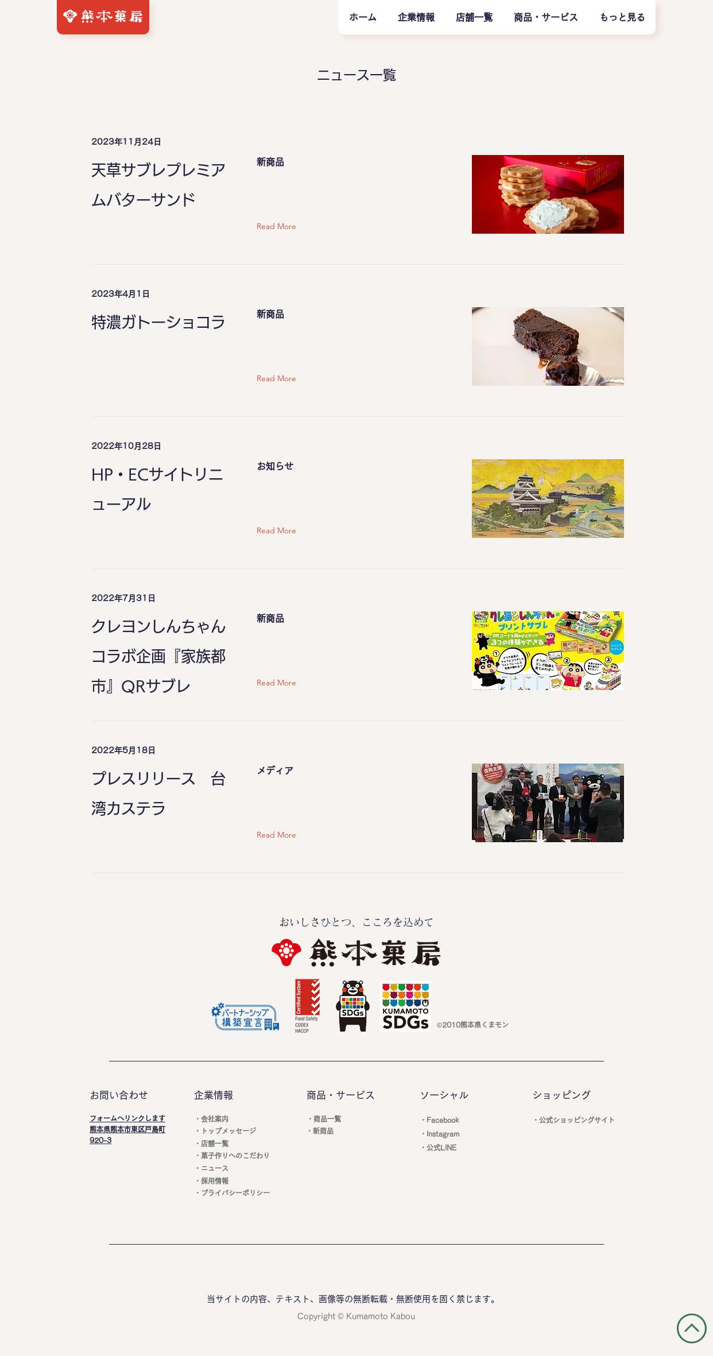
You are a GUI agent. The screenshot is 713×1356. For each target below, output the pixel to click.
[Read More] (279, 227)
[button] (545, 17)
